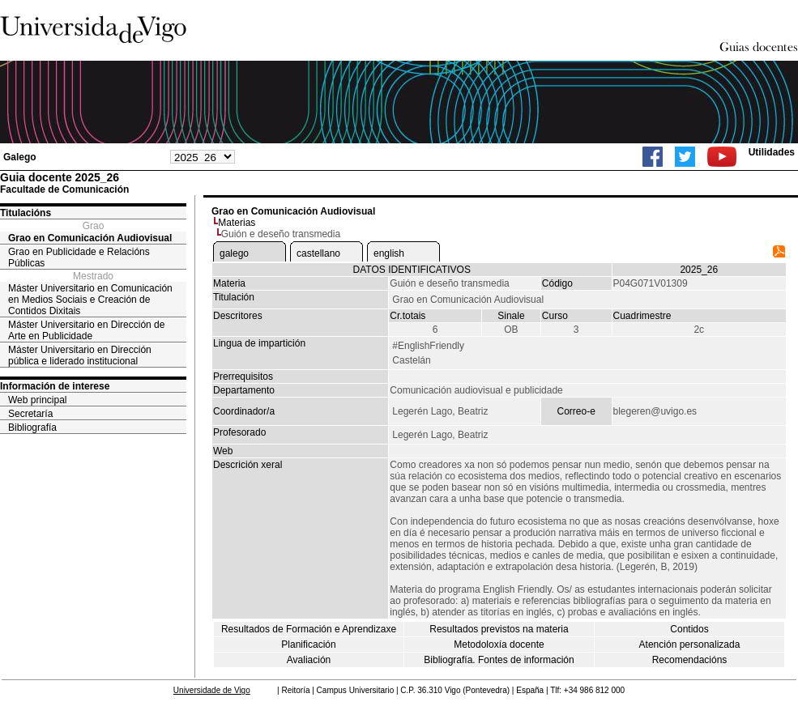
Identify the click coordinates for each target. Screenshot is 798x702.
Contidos (689, 629)
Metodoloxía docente (499, 644)
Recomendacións (690, 660)
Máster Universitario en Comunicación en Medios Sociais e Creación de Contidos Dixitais (90, 300)
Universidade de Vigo (211, 690)
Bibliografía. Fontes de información (499, 660)
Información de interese (54, 386)
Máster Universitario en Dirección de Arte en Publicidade (86, 330)
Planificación (308, 644)
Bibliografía (32, 427)
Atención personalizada (689, 644)
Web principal (37, 400)
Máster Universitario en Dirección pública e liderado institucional (79, 355)
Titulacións (25, 213)
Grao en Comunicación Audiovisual (90, 238)
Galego (19, 157)
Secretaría (30, 413)
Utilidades (772, 152)
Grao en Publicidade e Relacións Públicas (79, 257)
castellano (318, 253)
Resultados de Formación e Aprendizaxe (308, 629)
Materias (236, 222)
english (388, 253)
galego (234, 253)
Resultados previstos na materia (498, 629)
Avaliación (309, 660)
